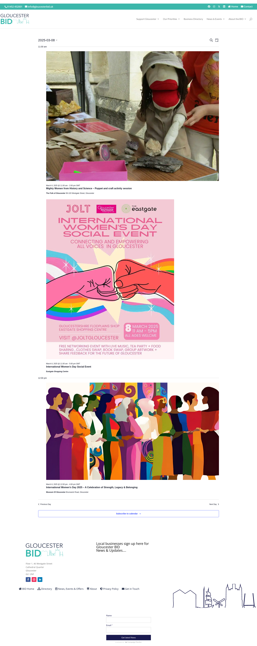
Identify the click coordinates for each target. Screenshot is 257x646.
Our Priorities (170, 19)
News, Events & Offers (69, 589)
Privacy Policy (109, 589)
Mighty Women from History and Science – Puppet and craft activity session (89, 188)
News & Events (214, 19)
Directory (44, 589)
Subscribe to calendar (127, 513)
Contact (247, 6)
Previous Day (44, 504)
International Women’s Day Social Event (68, 366)
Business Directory (193, 19)
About (92, 589)
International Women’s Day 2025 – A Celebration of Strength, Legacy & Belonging (92, 487)
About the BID (236, 19)
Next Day (214, 504)
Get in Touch (130, 589)
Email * (109, 625)
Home (233, 6)
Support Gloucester (146, 19)
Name (109, 615)
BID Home (26, 589)
